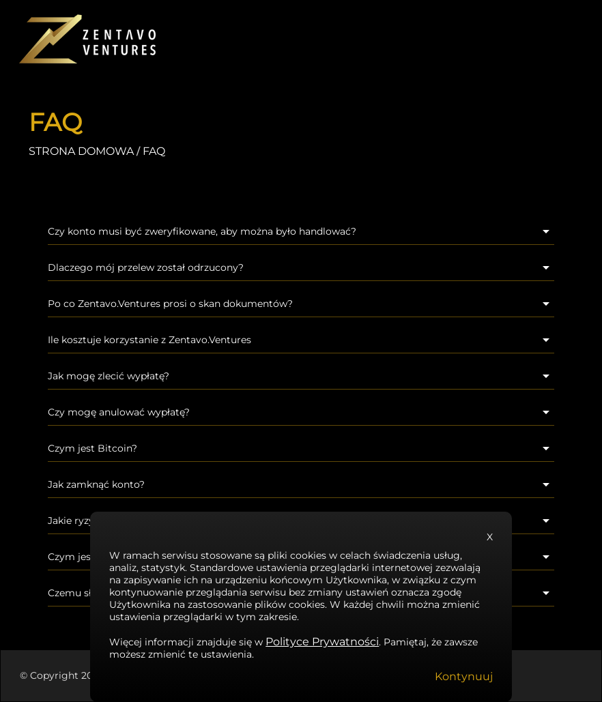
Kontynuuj (464, 676)
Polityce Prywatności (322, 641)
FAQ (154, 151)
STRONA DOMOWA (81, 151)
